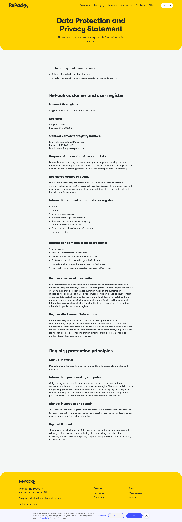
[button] (85, 5)
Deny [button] (116, 515)
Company (99, 497)
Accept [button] (134, 515)
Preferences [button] (102, 515)
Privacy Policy (45, 518)
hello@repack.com (28, 504)
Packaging (99, 5)
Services (98, 488)
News (131, 488)
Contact (133, 497)
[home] (18, 5)
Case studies (135, 492)
